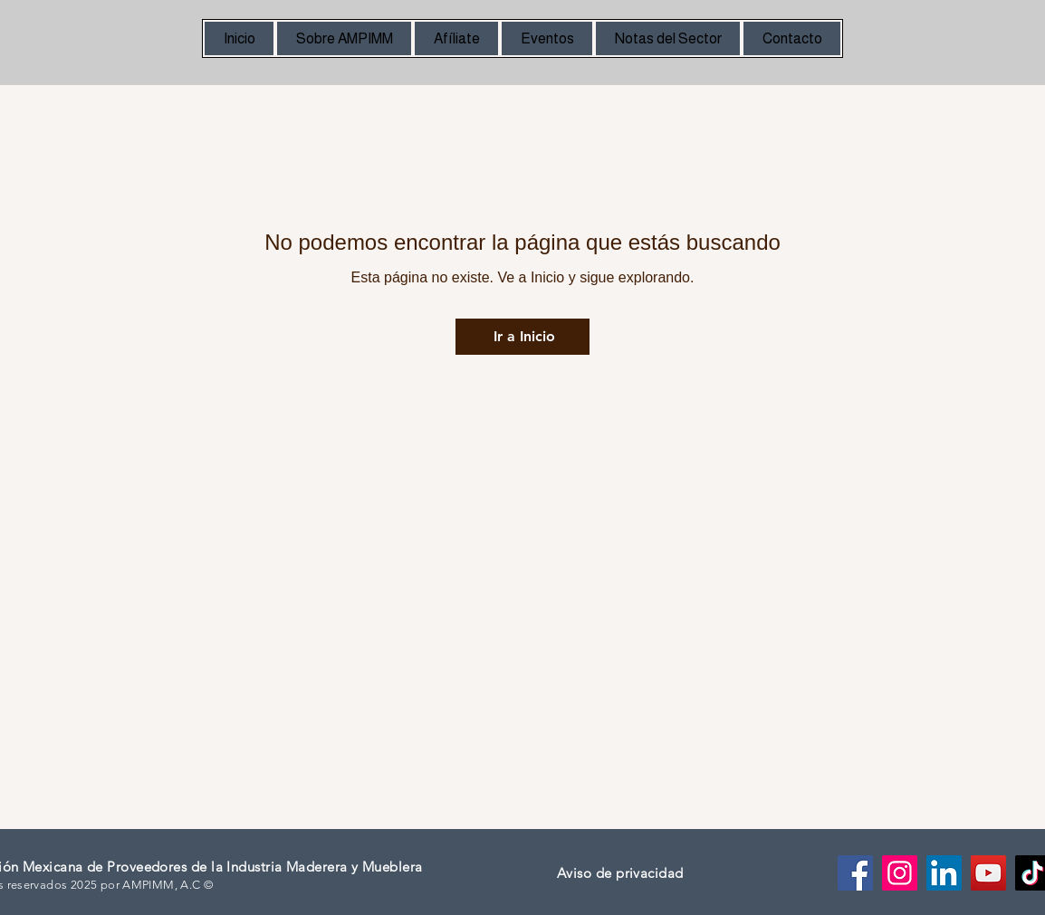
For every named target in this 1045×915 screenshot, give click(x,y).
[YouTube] (988, 873)
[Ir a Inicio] (522, 337)
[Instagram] (899, 873)
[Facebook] (855, 873)
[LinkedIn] (944, 873)
